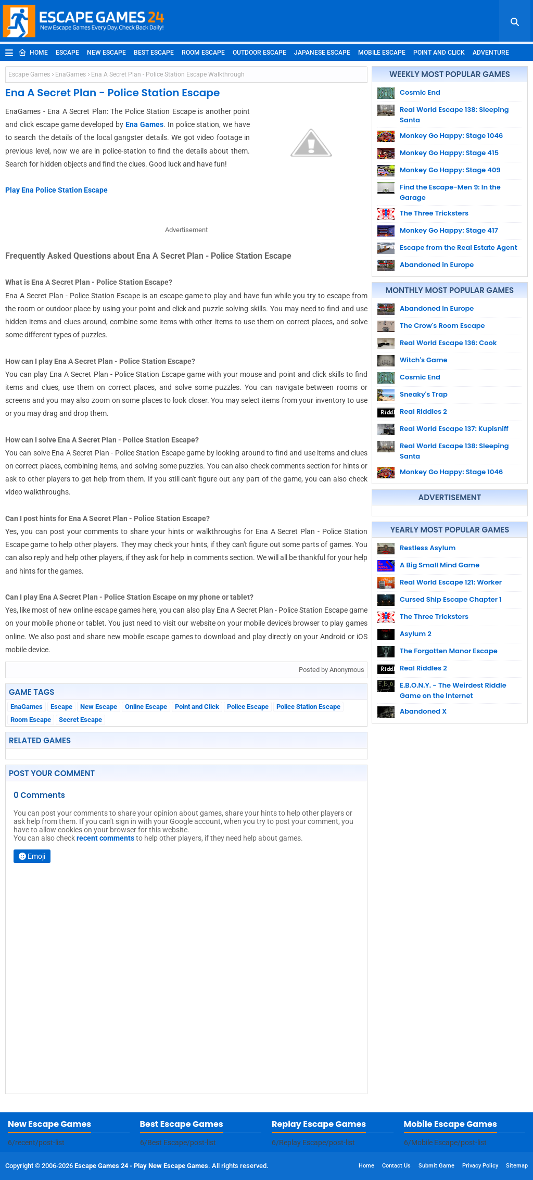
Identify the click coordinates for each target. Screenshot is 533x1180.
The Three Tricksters (434, 213)
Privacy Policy (480, 1165)
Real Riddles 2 (423, 411)
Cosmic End (420, 92)
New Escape (106, 52)
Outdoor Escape (259, 52)
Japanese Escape (322, 52)
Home (33, 52)
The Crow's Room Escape (442, 326)
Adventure (491, 52)
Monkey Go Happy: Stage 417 (449, 230)
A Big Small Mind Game (439, 565)
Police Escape (248, 706)
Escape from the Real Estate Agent (458, 247)
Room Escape (203, 52)
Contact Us (396, 1165)
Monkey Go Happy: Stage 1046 (451, 136)
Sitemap (517, 1165)
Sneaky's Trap (424, 394)
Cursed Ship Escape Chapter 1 (451, 599)
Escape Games (29, 74)
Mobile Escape (381, 52)
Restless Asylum (427, 548)
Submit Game (436, 1165)
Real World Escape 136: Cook (448, 343)
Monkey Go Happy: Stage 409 (450, 170)
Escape (67, 52)
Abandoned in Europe (437, 265)
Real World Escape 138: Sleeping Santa (454, 115)
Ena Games (144, 124)
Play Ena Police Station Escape (56, 190)
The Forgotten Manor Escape (449, 651)
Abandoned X (423, 711)
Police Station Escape (308, 706)
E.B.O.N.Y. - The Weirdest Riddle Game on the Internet (453, 690)
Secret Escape (80, 720)
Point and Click (439, 52)
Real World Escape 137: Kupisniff (454, 429)
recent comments (105, 838)
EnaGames (70, 74)
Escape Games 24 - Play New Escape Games (141, 1166)
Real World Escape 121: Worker (451, 582)
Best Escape (154, 52)
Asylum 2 (416, 634)
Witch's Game (424, 360)
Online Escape (146, 706)
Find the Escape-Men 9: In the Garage (450, 192)
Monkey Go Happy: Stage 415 (449, 153)
